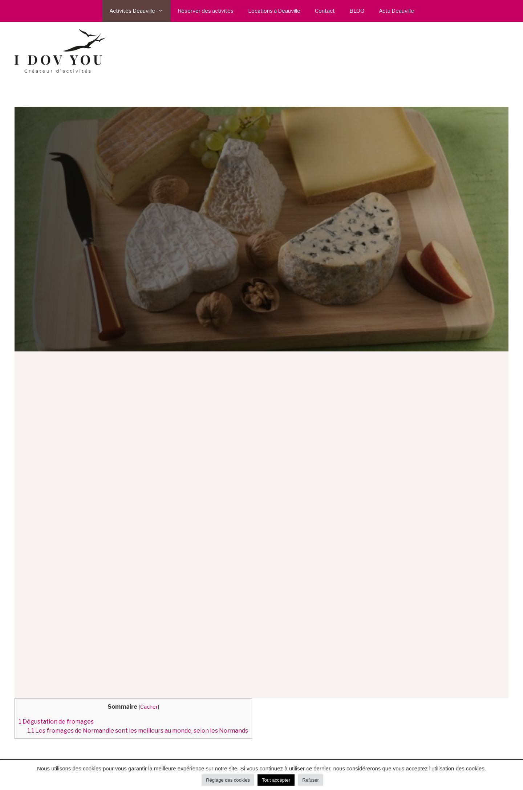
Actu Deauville (396, 11)
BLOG (356, 11)
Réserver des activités (206, 11)
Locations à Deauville (274, 11)
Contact (325, 11)
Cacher (149, 707)
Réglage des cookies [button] (228, 780)
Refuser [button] (310, 780)
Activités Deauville (139, 11)
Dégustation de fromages (56, 721)
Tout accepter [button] (276, 780)
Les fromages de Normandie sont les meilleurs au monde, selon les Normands (137, 730)
